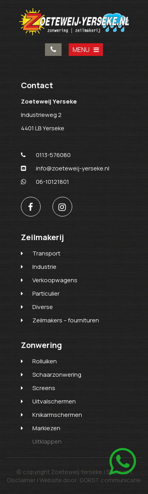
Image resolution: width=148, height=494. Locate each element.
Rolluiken (44, 361)
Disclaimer (21, 480)
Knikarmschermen (57, 415)
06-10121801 (45, 182)
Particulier (46, 293)
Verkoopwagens (54, 280)
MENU (86, 49)
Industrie (44, 267)
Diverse (42, 307)
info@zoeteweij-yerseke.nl (65, 168)
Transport (46, 253)
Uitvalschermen (54, 401)
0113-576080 (53, 49)
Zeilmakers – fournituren (65, 320)
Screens (43, 388)
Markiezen (46, 428)
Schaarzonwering (56, 374)
